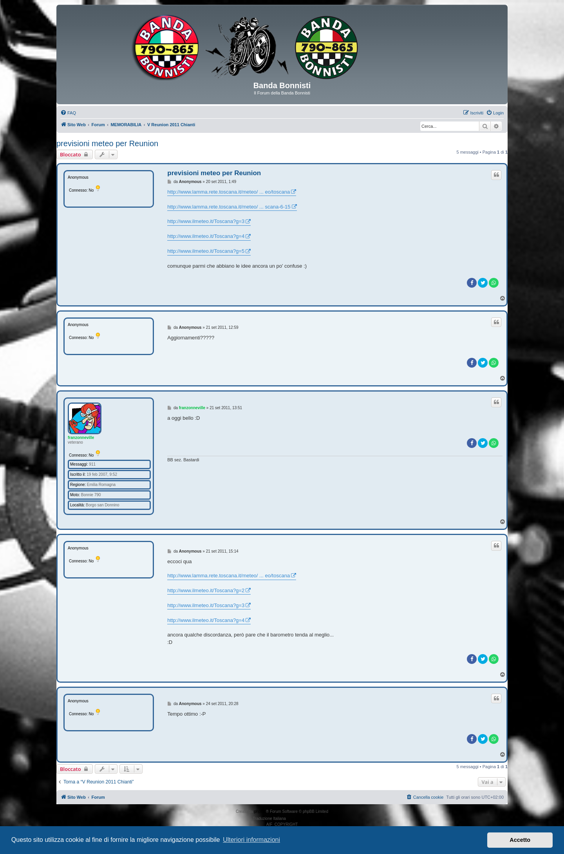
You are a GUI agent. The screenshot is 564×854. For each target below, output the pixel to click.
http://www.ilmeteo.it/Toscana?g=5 (205, 251)
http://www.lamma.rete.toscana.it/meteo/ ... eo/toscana (228, 192)
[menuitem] (68, 113)
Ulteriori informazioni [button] (251, 839)
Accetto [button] (520, 840)
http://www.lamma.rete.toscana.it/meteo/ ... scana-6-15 (228, 207)
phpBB (260, 811)
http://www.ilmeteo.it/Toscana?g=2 (205, 590)
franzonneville (81, 437)
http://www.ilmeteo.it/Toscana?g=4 (205, 236)
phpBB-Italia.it (299, 818)
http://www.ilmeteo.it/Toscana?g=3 (205, 221)
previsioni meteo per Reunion (107, 143)
